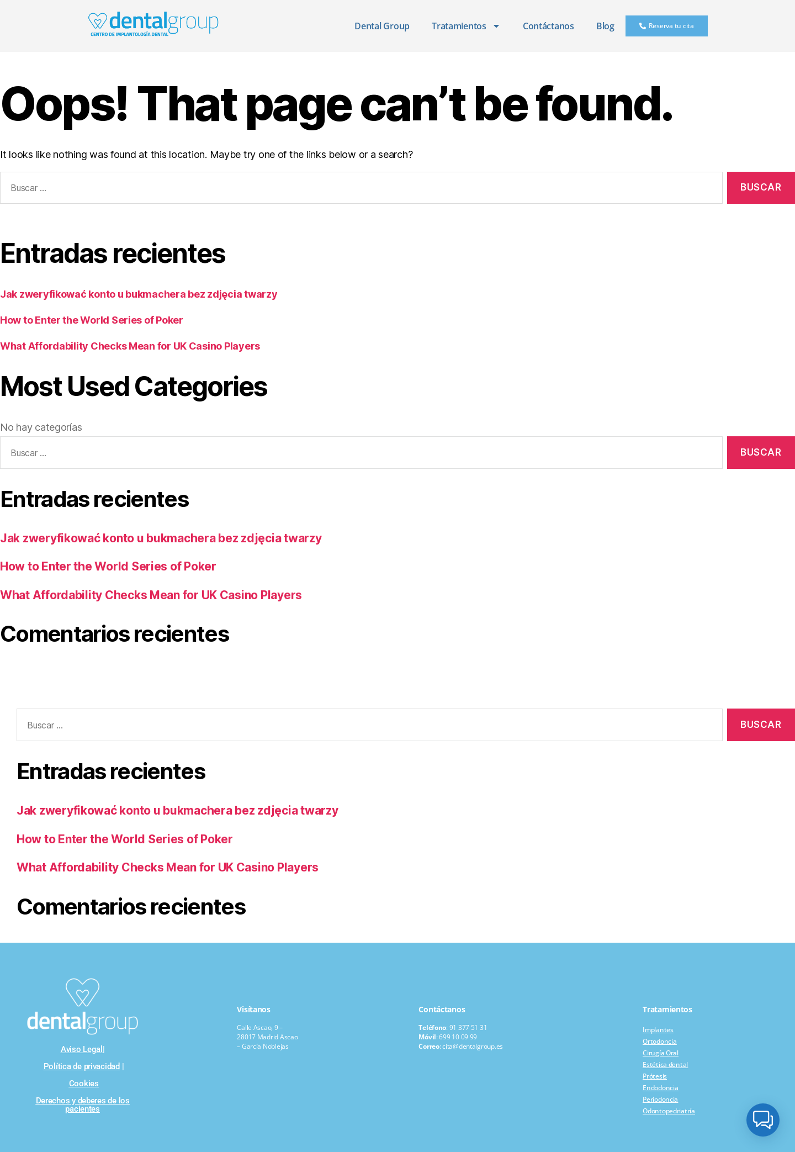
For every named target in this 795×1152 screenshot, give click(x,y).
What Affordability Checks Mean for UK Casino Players (130, 346)
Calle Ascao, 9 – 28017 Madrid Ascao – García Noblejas (267, 1037)
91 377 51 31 (468, 1027)
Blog (605, 26)
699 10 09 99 (458, 1037)
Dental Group (382, 26)
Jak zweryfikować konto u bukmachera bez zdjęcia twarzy (138, 294)
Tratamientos (466, 26)
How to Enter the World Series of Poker (91, 320)
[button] (763, 1120)
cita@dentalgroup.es (472, 1046)
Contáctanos (548, 26)
